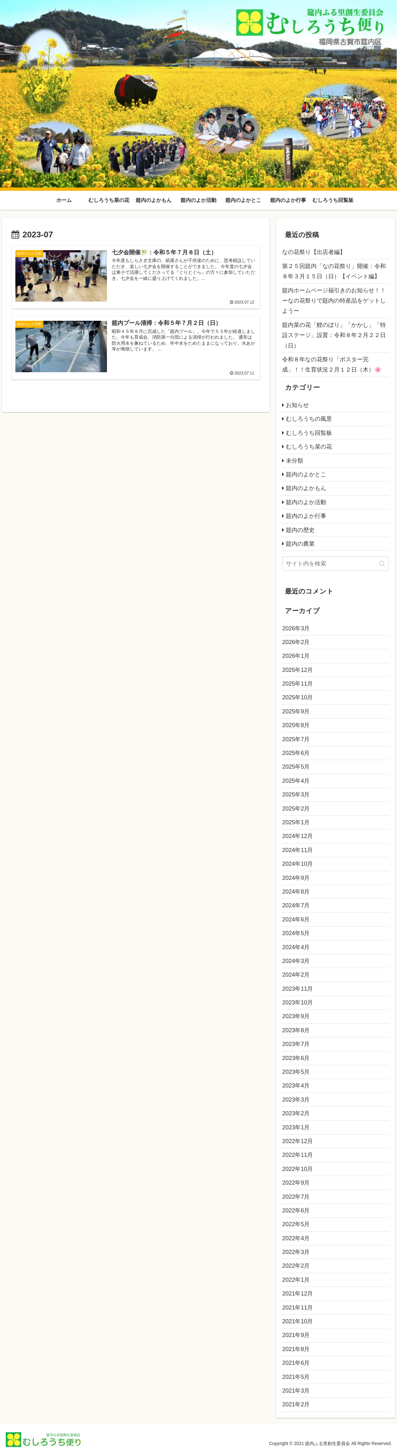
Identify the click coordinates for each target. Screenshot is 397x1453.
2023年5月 (296, 1072)
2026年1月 (296, 656)
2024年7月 (296, 905)
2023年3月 (296, 1099)
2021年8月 (296, 1349)
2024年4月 (296, 947)
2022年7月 (296, 1197)
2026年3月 (296, 628)
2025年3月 (296, 794)
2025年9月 (296, 711)
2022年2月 (296, 1266)
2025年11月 (297, 683)
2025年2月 (296, 808)
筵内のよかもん (306, 488)
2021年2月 (296, 1404)
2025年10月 (297, 697)
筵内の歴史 (300, 530)
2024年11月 (297, 850)
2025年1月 (296, 822)
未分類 (294, 460)
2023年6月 (296, 1058)
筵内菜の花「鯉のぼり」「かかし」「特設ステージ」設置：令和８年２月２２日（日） (334, 335)
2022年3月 (296, 1252)
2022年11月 (297, 1155)
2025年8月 (296, 725)
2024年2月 (296, 975)
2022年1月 (296, 1280)
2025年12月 (297, 670)
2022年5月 (296, 1224)
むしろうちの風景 (309, 419)
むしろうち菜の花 (309, 446)
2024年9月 (296, 878)
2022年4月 (296, 1238)
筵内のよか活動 (306, 502)
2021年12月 (297, 1293)
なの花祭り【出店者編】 (313, 252)
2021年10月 (297, 1321)
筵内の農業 (300, 544)
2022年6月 (296, 1210)
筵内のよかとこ (306, 474)
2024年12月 (297, 836)
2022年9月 (296, 1183)
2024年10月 (297, 864)
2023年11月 (297, 989)
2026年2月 (296, 642)
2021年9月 (296, 1335)
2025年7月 (296, 739)
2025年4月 (296, 781)
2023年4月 (296, 1085)
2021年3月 (296, 1391)
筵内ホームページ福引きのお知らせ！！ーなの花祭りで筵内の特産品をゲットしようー (334, 300)
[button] (382, 563)
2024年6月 (296, 919)
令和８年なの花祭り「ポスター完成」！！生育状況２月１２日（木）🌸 (331, 364)
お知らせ (297, 405)
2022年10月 (297, 1169)
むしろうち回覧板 (309, 433)
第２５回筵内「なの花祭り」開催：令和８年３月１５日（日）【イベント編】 (334, 271)
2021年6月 (296, 1363)
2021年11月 (297, 1307)
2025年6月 (296, 753)
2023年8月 (296, 1030)
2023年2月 (296, 1113)
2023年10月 (297, 1002)
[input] (335, 564)
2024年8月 (296, 891)
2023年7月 (296, 1044)
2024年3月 (296, 961)
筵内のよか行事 (306, 516)
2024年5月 (296, 933)
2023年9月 (296, 1016)
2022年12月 (297, 1141)
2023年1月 (296, 1127)
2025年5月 (296, 767)
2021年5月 (296, 1377)
